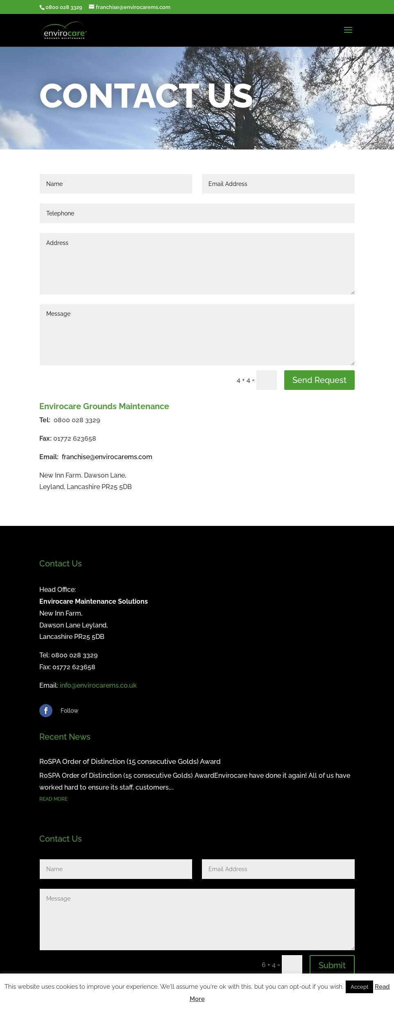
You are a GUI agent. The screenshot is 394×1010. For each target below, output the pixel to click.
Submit (332, 965)
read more (53, 799)
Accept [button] (359, 987)
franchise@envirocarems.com (107, 457)
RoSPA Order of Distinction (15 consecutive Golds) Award (130, 761)
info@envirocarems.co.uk (98, 685)
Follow (70, 710)
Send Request (319, 380)
